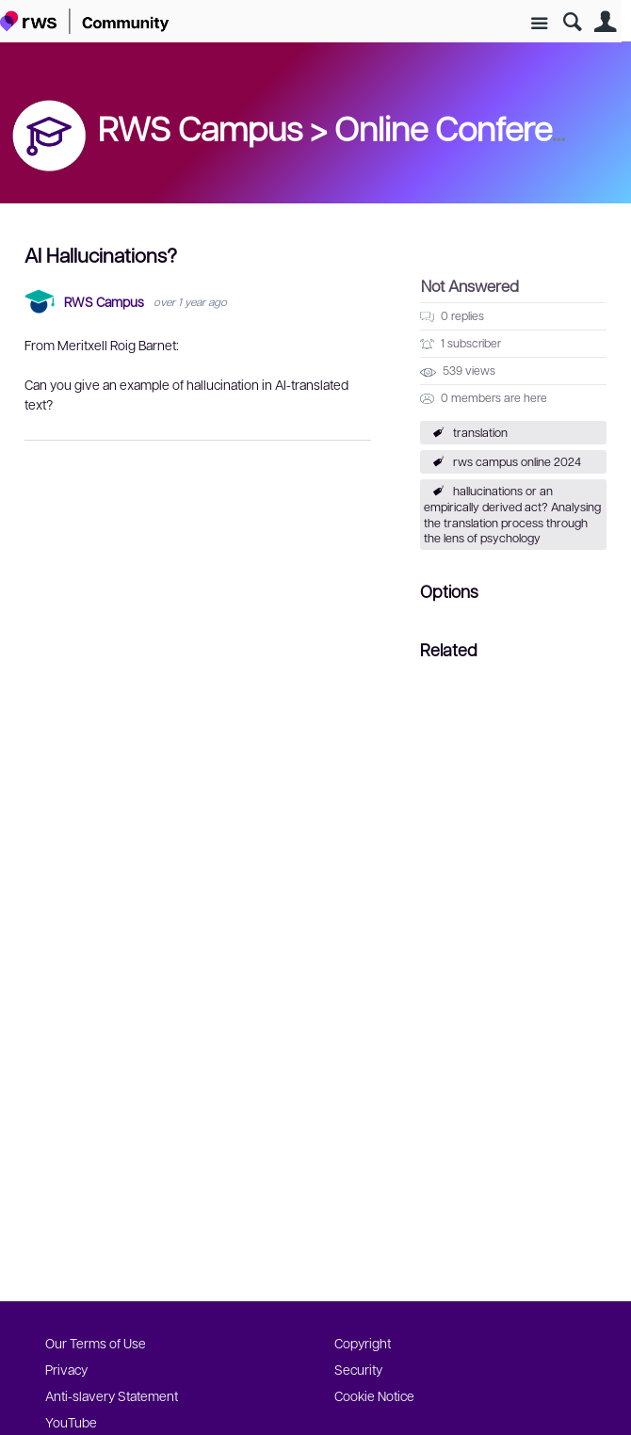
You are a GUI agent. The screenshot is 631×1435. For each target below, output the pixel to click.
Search (572, 22)
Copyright (362, 1342)
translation (480, 432)
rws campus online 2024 (517, 461)
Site (539, 24)
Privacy (66, 1369)
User (605, 22)
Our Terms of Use (95, 1342)
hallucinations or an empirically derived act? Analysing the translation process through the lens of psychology (512, 514)
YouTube (71, 1421)
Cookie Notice (374, 1395)
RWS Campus (104, 302)
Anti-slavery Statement (111, 1395)
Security (358, 1369)
